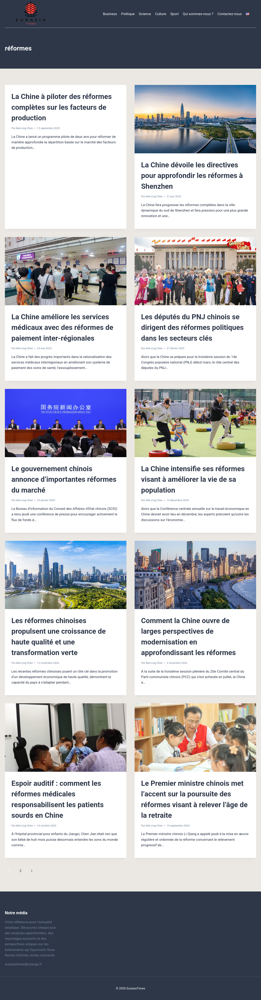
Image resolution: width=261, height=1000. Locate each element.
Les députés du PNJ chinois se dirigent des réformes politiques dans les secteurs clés (192, 327)
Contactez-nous (230, 14)
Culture (160, 14)
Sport (174, 14)
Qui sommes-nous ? (198, 14)
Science (145, 14)
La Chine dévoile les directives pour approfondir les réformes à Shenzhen (192, 176)
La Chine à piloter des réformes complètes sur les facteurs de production (61, 107)
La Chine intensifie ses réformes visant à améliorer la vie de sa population (193, 479)
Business (110, 14)
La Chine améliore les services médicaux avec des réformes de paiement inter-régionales (62, 327)
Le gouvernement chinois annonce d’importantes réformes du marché (63, 479)
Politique (128, 14)
